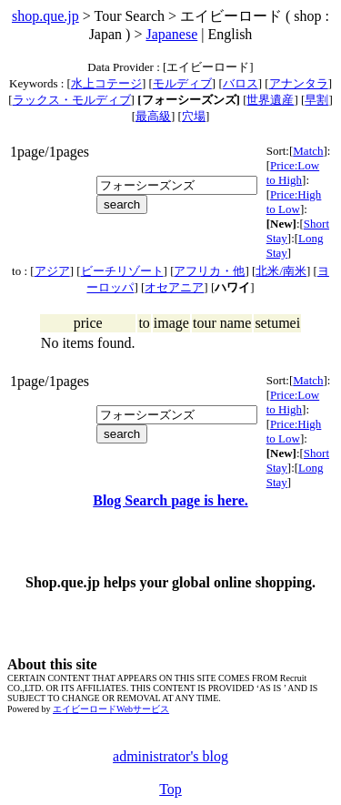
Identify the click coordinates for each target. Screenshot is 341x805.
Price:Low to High (293, 172)
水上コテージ (106, 83)
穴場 (194, 116)
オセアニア (174, 287)
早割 (316, 100)
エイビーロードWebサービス (111, 709)
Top (170, 789)
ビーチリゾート (122, 271)
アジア (52, 271)
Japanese (171, 34)
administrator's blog (170, 756)
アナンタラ (298, 83)
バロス (240, 83)
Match (308, 151)
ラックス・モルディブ (72, 100)
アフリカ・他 (209, 271)
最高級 (153, 116)
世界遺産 (270, 100)
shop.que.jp (45, 16)
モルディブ (182, 83)
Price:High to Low (294, 202)
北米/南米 (281, 271)
